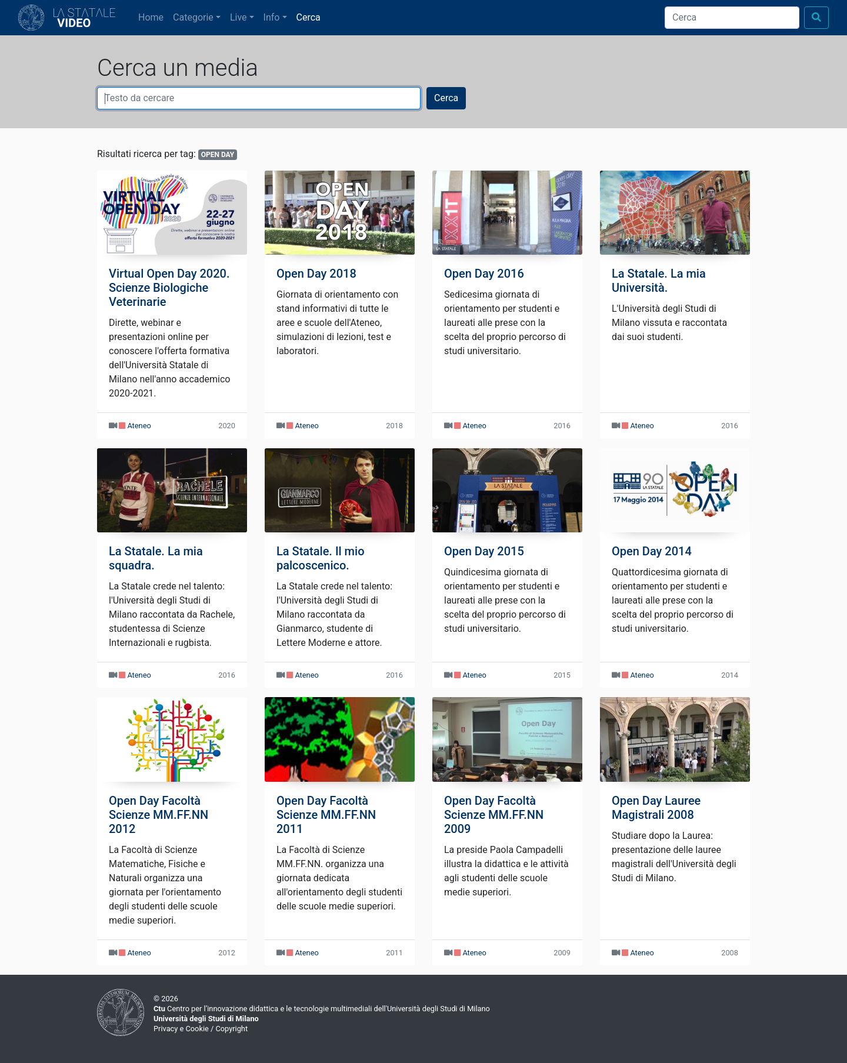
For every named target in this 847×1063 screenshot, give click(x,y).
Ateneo (139, 425)
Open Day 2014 (652, 551)
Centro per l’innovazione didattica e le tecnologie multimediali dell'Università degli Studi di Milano (322, 1008)
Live (238, 17)
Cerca (308, 17)
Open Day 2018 (316, 273)
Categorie (193, 17)
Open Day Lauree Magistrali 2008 (656, 808)
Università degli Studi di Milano (206, 1018)
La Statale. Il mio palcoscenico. (320, 558)
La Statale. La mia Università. (659, 280)
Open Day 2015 (484, 551)
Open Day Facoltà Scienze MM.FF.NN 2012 (158, 815)
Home (153, 16)
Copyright (231, 1028)
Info (272, 17)
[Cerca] (732, 17)
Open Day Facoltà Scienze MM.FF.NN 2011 (326, 815)
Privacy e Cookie (181, 1028)
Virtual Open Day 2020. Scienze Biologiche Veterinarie (169, 287)
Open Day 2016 (484, 273)
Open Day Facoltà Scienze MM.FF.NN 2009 (493, 815)
